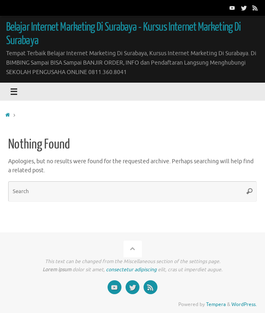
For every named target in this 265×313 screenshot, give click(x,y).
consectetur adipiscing (131, 269)
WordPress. (244, 304)
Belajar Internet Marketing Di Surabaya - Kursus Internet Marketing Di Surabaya (123, 33)
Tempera (216, 304)
